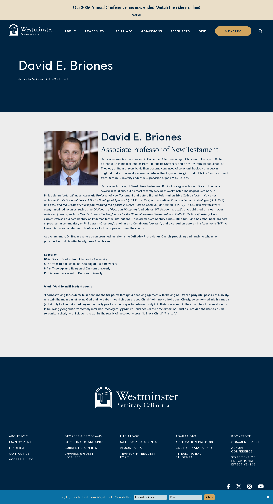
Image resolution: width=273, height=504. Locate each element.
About (70, 31)
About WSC (18, 439)
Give (202, 31)
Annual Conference (242, 452)
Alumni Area (131, 450)
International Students (188, 458)
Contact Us (19, 456)
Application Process (194, 445)
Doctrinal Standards (84, 445)
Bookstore (241, 439)
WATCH (136, 14)
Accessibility (21, 462)
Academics (94, 31)
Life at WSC (123, 31)
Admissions (151, 31)
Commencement (245, 445)
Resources (180, 31)
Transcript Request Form (138, 458)
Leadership (19, 450)
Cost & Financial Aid (194, 450)
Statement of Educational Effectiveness (243, 463)
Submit (209, 497)
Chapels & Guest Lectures (79, 458)
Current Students (81, 450)
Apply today (233, 31)
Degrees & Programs (83, 439)
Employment (20, 445)
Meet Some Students (138, 445)
